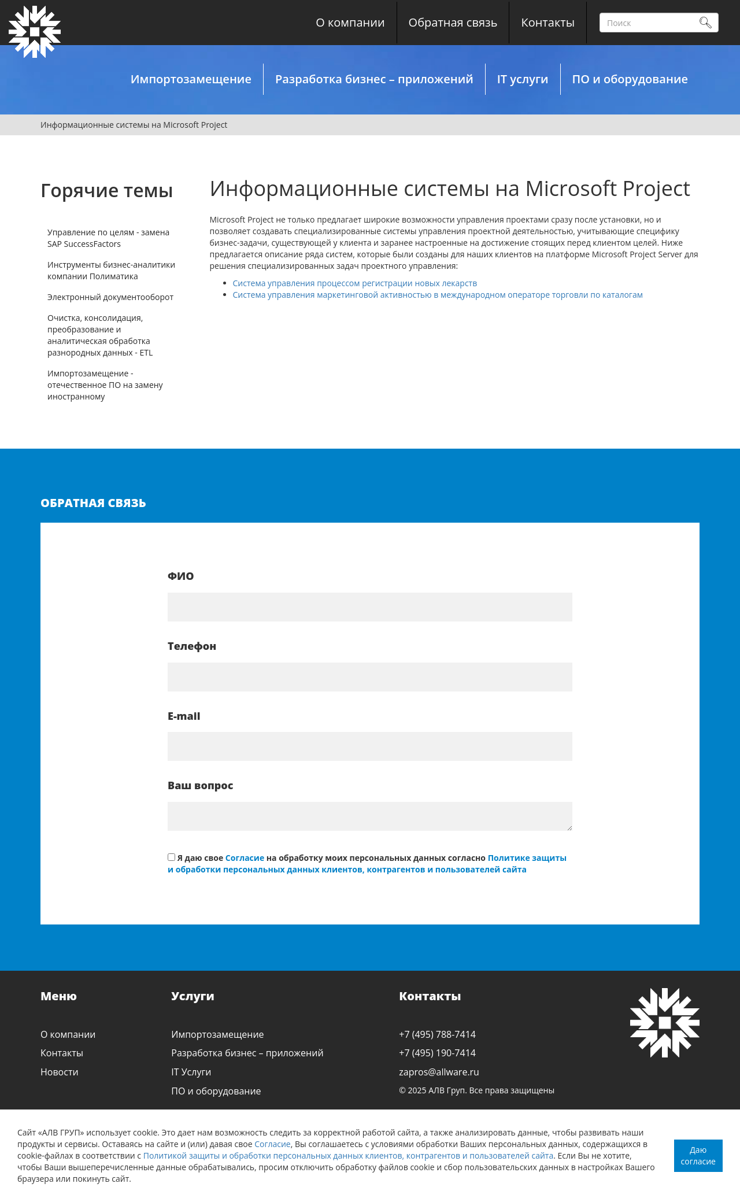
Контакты (548, 22)
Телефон (192, 646)
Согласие (272, 1143)
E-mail (184, 716)
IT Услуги (191, 1072)
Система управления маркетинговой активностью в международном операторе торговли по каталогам (438, 294)
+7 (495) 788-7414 (437, 1034)
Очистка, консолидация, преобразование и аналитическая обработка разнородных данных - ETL (100, 335)
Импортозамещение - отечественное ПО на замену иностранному (105, 385)
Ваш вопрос (200, 785)
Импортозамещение (191, 79)
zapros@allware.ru (439, 1072)
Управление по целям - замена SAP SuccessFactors (108, 238)
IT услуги (523, 79)
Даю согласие (698, 1155)
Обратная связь (453, 22)
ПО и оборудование (630, 79)
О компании (350, 22)
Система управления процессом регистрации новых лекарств (355, 283)
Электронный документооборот (110, 296)
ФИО (181, 576)
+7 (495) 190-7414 (437, 1052)
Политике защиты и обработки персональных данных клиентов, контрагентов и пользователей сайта (367, 863)
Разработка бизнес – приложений (374, 79)
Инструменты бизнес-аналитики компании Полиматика (111, 270)
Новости (59, 1072)
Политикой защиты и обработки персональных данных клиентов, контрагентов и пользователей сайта (348, 1155)
